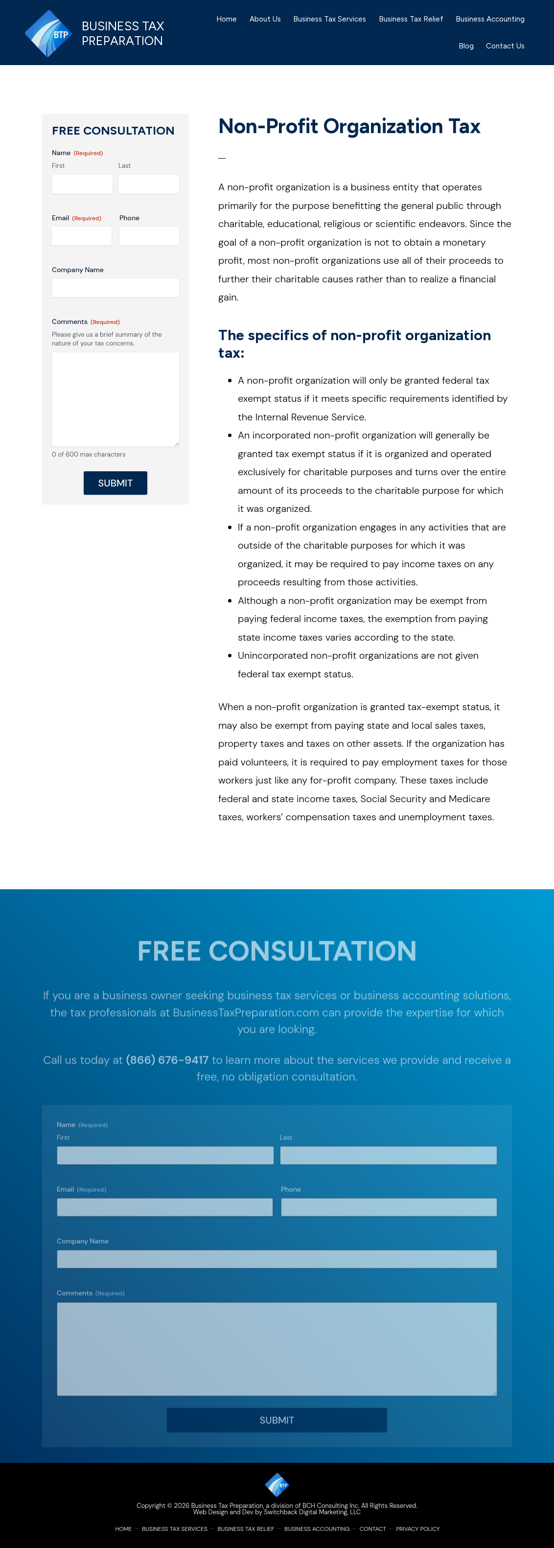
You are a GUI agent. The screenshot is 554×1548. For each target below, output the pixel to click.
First (58, 166)
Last (124, 166)
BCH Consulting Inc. (330, 1506)
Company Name (78, 269)
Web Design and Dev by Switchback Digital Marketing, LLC (277, 1512)
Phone (129, 217)
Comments (86, 321)
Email (76, 218)
